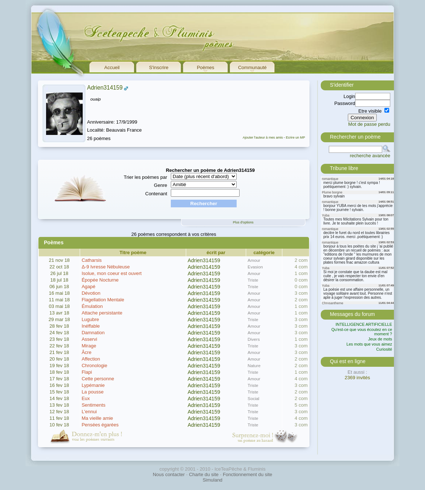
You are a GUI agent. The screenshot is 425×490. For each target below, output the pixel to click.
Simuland (212, 480)
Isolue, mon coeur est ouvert (112, 273)
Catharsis (92, 260)
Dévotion (91, 293)
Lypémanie (93, 385)
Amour (254, 260)
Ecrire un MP (295, 137)
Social (253, 398)
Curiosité (384, 349)
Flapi (87, 372)
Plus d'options (243, 222)
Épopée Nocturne (100, 280)
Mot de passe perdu (369, 124)
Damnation (93, 332)
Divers (254, 339)
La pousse (93, 392)
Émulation (92, 306)
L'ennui (89, 411)
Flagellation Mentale (103, 299)
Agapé (88, 286)
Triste (253, 280)
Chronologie (94, 365)
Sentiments (93, 405)
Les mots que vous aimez (369, 344)
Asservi (89, 339)
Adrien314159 (105, 87)
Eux (86, 398)
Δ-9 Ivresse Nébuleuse (106, 267)
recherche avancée (370, 155)
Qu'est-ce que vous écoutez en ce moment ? (361, 331)
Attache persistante (102, 313)
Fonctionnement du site (247, 474)
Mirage (89, 345)
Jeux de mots (380, 339)
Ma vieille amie (97, 418)
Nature (254, 365)
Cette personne (98, 378)
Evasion (255, 266)
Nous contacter (169, 474)
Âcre (86, 352)
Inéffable (91, 326)
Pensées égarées (100, 424)
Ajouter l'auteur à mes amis (262, 137)
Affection (91, 359)
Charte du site (204, 474)
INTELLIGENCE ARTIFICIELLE (364, 324)
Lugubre (90, 319)
